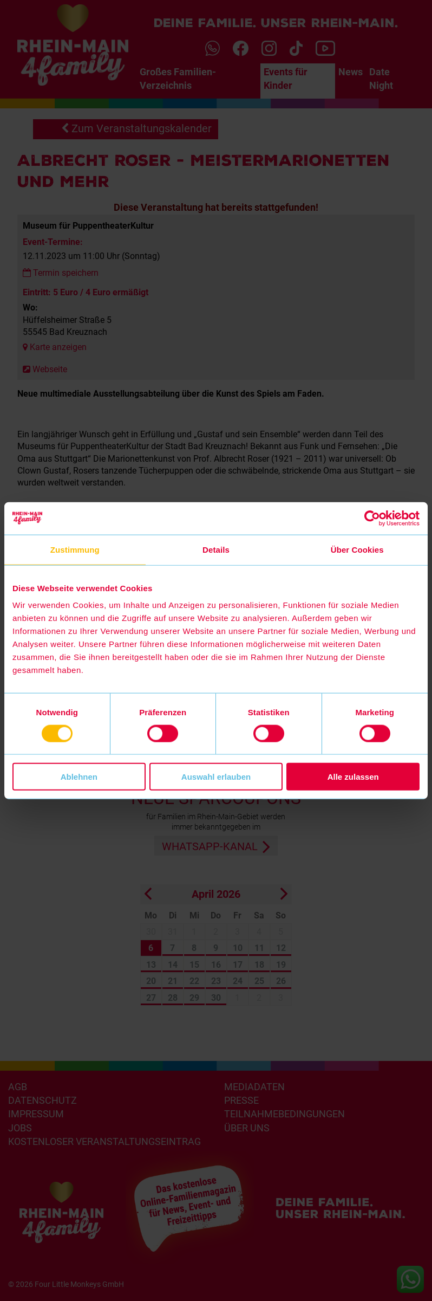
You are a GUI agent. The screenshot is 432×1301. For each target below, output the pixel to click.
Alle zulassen (353, 776)
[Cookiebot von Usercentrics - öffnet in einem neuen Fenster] (372, 518)
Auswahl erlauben (216, 776)
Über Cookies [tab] (357, 549)
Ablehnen (79, 776)
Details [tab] (216, 549)
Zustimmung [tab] (75, 549)
